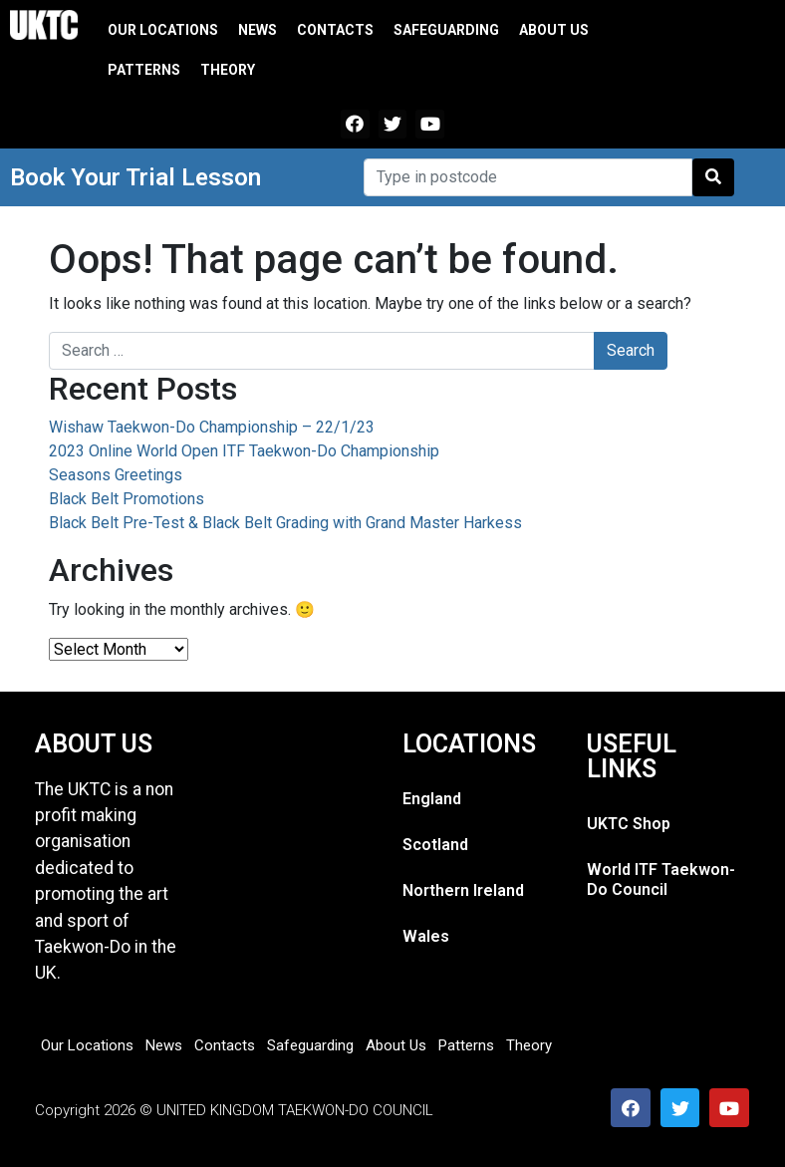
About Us (554, 30)
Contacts (335, 30)
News (257, 30)
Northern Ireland (463, 890)
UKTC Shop (628, 823)
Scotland (435, 844)
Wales (425, 936)
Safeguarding (446, 30)
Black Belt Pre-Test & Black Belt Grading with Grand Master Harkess (285, 522)
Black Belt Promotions (126, 498)
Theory (227, 70)
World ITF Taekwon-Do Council (661, 879)
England (431, 798)
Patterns (144, 70)
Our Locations (163, 30)
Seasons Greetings (115, 474)
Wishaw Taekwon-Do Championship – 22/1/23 (212, 427)
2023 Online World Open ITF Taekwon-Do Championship (244, 450)
